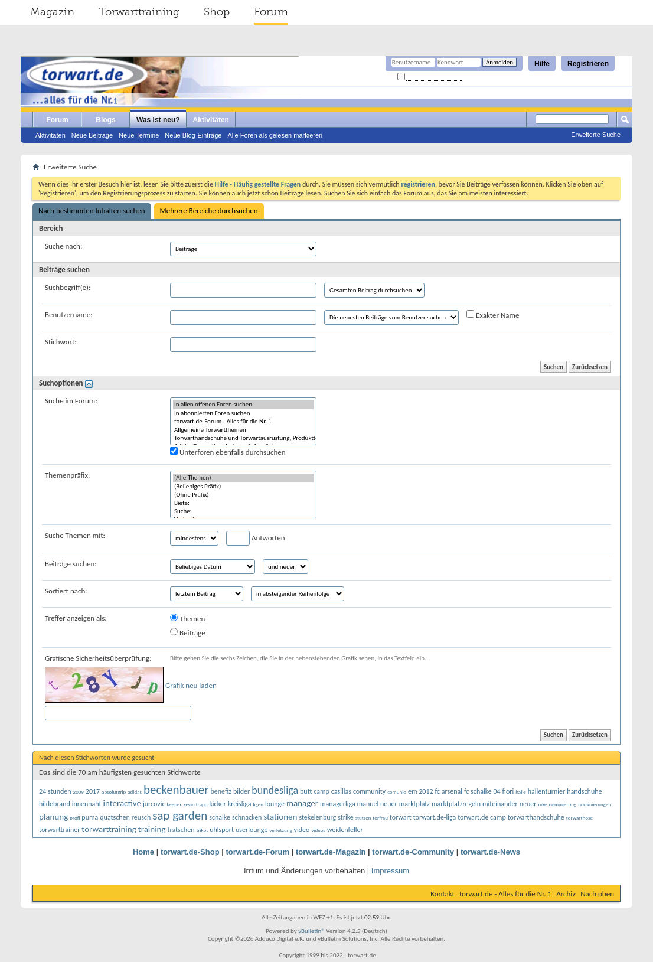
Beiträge (187, 632)
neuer (528, 804)
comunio (396, 791)
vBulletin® (311, 931)
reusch (141, 817)
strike (346, 817)
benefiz (220, 791)
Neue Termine (139, 135)
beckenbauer (176, 789)
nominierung (562, 804)
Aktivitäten (50, 135)
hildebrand (54, 804)
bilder (241, 791)
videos (318, 830)
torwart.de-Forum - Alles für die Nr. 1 (243, 422)
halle (520, 791)
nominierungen (594, 804)
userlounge (251, 830)
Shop (217, 11)
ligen (258, 804)
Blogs (105, 120)
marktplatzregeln (456, 804)
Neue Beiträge (92, 135)
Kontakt (442, 893)
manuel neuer (377, 804)
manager (302, 803)
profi (75, 817)
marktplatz (414, 804)
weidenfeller (345, 830)
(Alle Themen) (243, 478)
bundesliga (275, 790)
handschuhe (584, 791)
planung (53, 816)
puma (89, 817)
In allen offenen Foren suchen (243, 404)
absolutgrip (114, 791)
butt (306, 791)
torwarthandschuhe (536, 817)
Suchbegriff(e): (67, 287)
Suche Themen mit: (75, 535)
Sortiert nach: (66, 590)
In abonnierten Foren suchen (243, 413)
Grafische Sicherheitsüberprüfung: (98, 658)
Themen (187, 618)
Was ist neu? (158, 120)
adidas (135, 791)
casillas (341, 791)
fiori (508, 791)
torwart (401, 817)
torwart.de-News (490, 851)
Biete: (243, 503)
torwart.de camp (482, 817)
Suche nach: (63, 246)
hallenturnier (546, 791)
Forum (271, 11)
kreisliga (240, 804)
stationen (280, 816)
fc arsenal (448, 791)
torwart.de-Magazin (330, 851)
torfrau (380, 817)
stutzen (363, 817)
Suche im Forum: (71, 400)
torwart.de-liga (434, 817)
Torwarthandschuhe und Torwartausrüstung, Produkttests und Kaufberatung (243, 438)
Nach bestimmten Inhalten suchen (91, 210)
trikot (202, 830)
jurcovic (154, 804)
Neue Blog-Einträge (193, 135)
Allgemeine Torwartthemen (243, 430)
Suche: (243, 511)
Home (143, 851)
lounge (275, 804)
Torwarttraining (139, 11)
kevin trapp (196, 804)
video (302, 830)
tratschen (180, 830)
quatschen (115, 817)
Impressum (390, 870)
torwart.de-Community (413, 851)
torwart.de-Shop (190, 851)
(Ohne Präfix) (243, 495)
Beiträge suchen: (71, 563)
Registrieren (588, 64)
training (152, 829)
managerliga (337, 804)
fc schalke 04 (482, 791)
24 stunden (55, 791)
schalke (219, 817)
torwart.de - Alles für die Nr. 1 (505, 893)
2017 (93, 791)
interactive (122, 803)
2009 (78, 791)
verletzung (280, 830)
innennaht (87, 804)
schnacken (247, 817)
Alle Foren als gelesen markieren (274, 135)
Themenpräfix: (67, 475)
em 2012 (420, 791)
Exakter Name (492, 314)
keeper (174, 804)
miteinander (500, 804)
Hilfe (542, 64)
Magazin (52, 11)
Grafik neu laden (191, 685)
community (369, 791)
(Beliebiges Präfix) (243, 486)
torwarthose (579, 817)
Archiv (566, 893)
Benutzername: (69, 314)
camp (321, 791)
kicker (217, 804)
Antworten (255, 538)
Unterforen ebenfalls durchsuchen (228, 451)
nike (542, 804)
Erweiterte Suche (596, 134)
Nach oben (597, 893)
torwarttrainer (59, 830)
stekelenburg (317, 817)
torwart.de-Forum (258, 851)
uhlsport (222, 830)
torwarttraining (108, 829)
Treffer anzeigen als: (76, 618)
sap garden (179, 815)
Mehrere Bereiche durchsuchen (209, 210)
